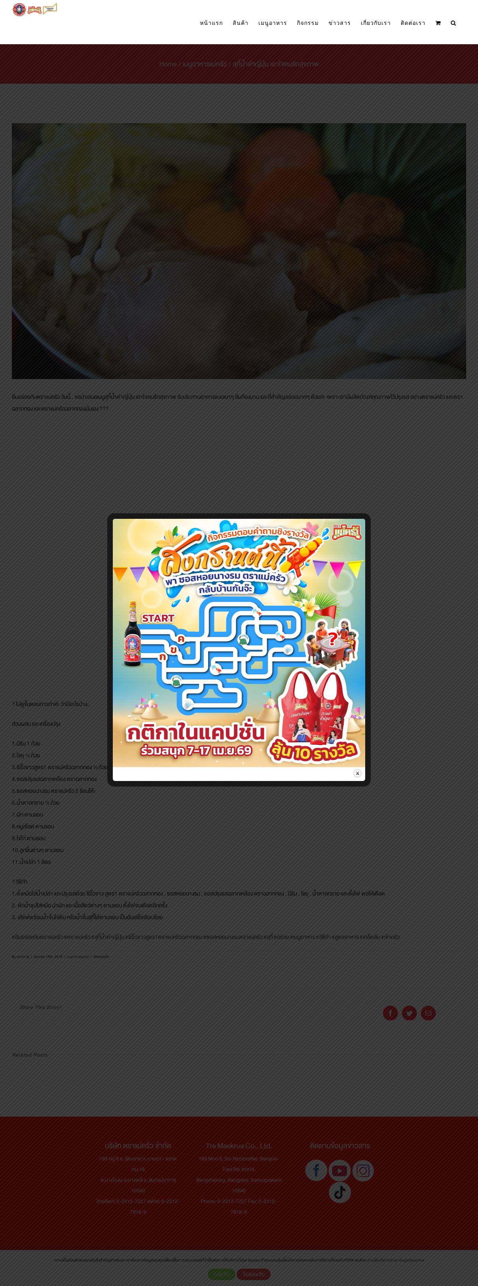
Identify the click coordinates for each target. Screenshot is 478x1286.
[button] (453, 23)
